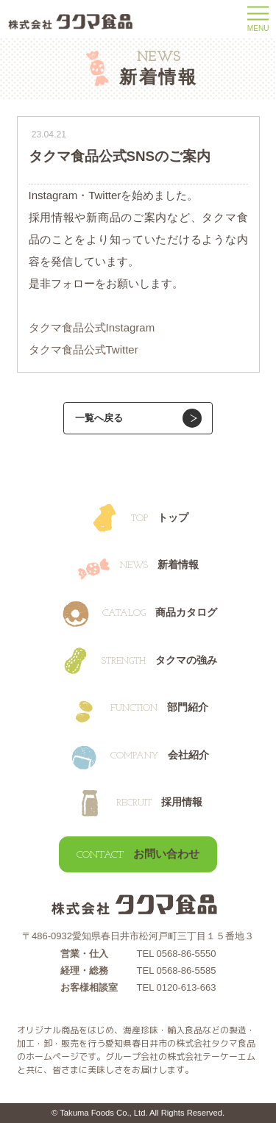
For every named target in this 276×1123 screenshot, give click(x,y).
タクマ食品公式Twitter (83, 349)
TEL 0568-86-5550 (176, 953)
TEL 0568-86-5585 (176, 970)
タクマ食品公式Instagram (92, 327)
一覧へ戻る (99, 417)
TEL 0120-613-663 (176, 987)
